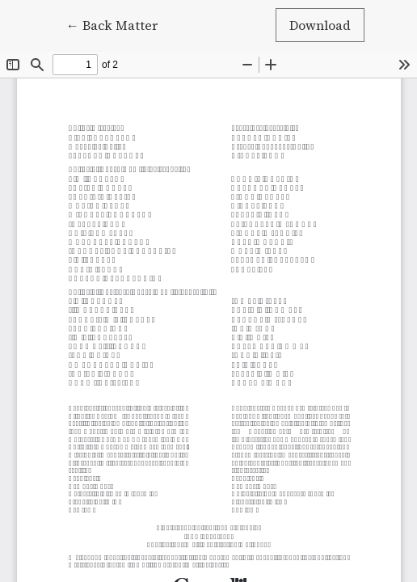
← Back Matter (118, 24)
